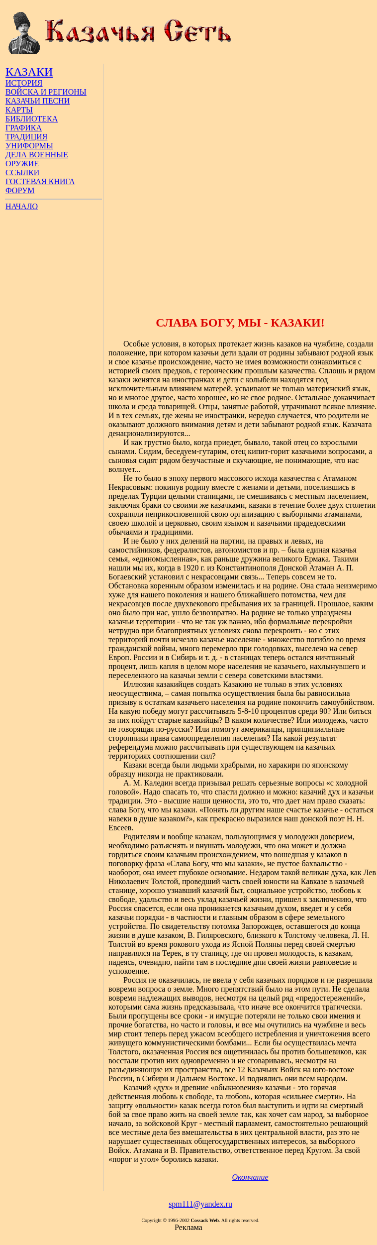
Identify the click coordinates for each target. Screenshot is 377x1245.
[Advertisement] (121, 185)
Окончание (250, 1177)
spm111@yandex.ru (200, 1204)
